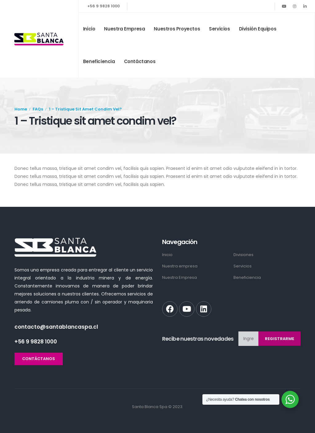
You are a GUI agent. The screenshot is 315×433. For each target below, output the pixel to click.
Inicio (89, 29)
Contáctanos (140, 61)
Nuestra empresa (124, 29)
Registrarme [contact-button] (279, 338)
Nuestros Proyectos (177, 29)
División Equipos (258, 29)
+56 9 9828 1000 (103, 6)
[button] (38, 359)
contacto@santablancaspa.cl (56, 327)
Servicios (219, 29)
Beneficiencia (99, 61)
